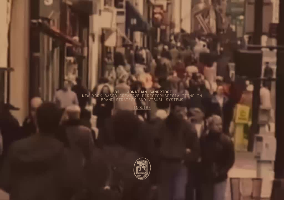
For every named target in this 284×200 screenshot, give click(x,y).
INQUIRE (142, 107)
